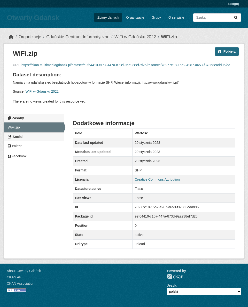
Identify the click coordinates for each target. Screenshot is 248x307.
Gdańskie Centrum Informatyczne (77, 36)
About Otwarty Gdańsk (24, 271)
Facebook (17, 156)
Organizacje (135, 17)
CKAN (175, 276)
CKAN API (15, 277)
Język (171, 285)
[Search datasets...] (217, 17)
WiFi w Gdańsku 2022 (135, 36)
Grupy (156, 17)
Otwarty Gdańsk (33, 18)
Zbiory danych (108, 17)
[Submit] (236, 17)
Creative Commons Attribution (157, 179)
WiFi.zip (169, 36)
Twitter (15, 146)
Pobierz (227, 51)
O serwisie (176, 17)
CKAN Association (20, 283)
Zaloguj (233, 4)
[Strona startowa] (11, 36)
